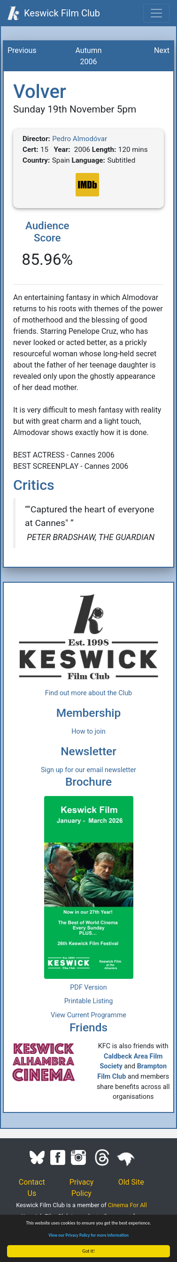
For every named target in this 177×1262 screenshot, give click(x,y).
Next (161, 50)
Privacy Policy (81, 1188)
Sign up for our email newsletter (88, 770)
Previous (22, 50)
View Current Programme (88, 1015)
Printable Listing (88, 1001)
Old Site (131, 1182)
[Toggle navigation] (156, 13)
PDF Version (88, 988)
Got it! (89, 1251)
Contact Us (32, 1188)
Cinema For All (127, 1205)
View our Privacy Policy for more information (89, 1235)
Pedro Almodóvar (79, 139)
